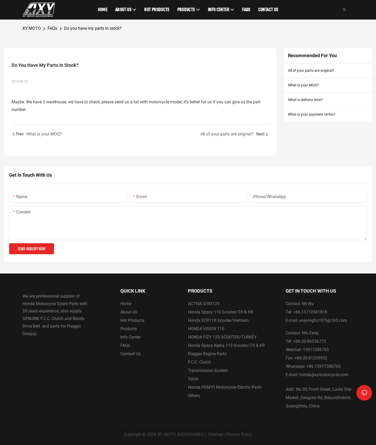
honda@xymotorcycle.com (323, 374)
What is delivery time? (305, 100)
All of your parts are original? (311, 70)
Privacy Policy (239, 434)
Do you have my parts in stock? (93, 28)
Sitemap (215, 434)
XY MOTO (31, 28)
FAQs (52, 28)
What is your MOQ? (303, 85)
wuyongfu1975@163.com (323, 320)
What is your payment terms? (311, 114)
